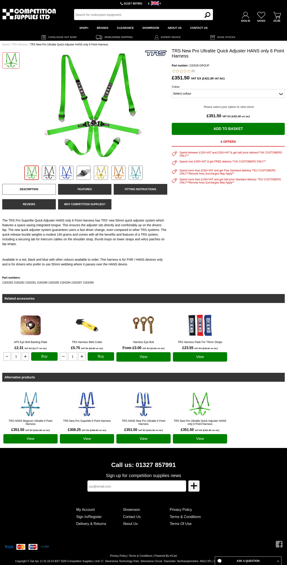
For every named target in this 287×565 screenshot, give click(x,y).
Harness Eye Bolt (143, 342)
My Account (85, 510)
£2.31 (30, 348)
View (143, 357)
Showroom (131, 510)
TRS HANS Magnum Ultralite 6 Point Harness (30, 422)
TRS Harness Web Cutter (87, 342)
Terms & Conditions (185, 517)
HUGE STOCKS (226, 37)
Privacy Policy (181, 510)
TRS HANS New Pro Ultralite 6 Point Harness (143, 422)
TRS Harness (20, 44)
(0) (183, 71)
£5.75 (87, 348)
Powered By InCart (165, 555)
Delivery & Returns (91, 524)
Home (5, 44)
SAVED (261, 20)
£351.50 (30, 430)
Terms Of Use (181, 524)
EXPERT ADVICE (171, 37)
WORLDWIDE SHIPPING (118, 37)
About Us (130, 524)
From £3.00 (143, 348)
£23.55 (199, 348)
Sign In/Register (89, 517)
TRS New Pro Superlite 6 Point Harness (87, 420)
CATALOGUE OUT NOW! (62, 37)
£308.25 (87, 430)
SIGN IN (245, 20)
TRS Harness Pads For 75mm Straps (200, 342)
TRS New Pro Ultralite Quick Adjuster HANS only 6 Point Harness (200, 422)
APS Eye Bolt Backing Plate (30, 342)
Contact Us (132, 517)
